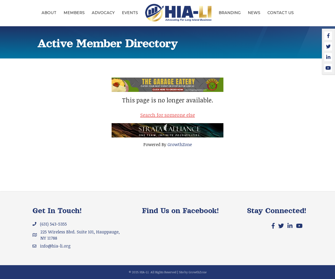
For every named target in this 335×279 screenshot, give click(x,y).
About (49, 13)
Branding (230, 13)
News (254, 13)
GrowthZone (180, 144)
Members (74, 13)
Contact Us (280, 13)
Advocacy (103, 13)
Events (130, 13)
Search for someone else (167, 114)
